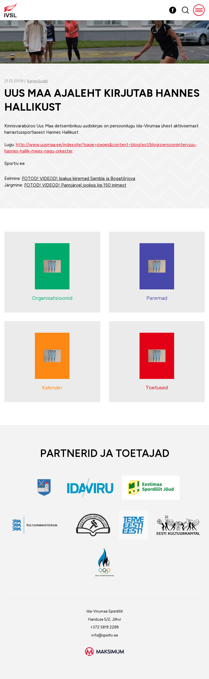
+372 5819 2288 (104, 627)
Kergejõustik (37, 81)
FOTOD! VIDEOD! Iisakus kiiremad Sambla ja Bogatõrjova (78, 178)
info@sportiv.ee (104, 635)
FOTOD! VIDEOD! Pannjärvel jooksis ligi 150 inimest (75, 185)
